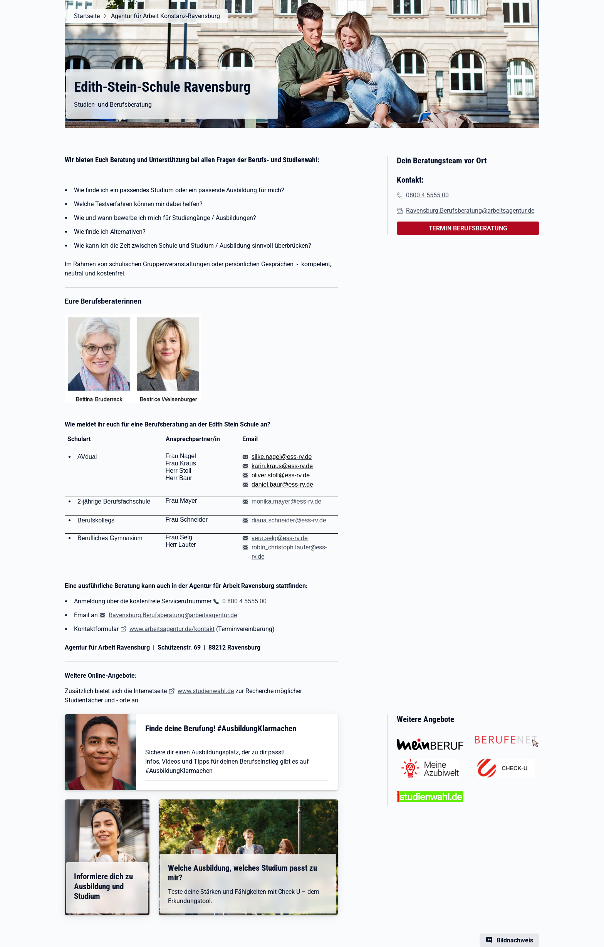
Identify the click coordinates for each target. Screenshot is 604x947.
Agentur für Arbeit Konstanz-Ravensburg (165, 16)
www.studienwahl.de (206, 691)
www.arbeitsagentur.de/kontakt (172, 629)
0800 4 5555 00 (427, 195)
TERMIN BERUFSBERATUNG (468, 228)
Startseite (87, 16)
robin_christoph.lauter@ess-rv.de (289, 552)
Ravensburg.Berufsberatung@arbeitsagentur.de (173, 615)
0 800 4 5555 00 (244, 601)
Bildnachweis (515, 940)
